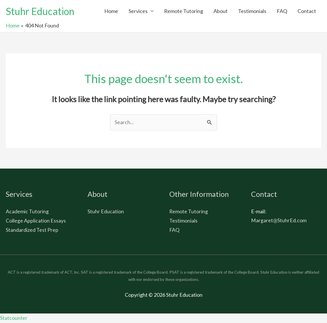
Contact (307, 11)
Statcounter (13, 318)
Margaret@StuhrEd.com (278, 221)
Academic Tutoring (27, 212)
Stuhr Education (41, 11)
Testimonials (252, 11)
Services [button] (138, 11)
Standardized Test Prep (32, 230)
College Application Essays (36, 221)
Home (111, 11)
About (220, 11)
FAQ (282, 11)
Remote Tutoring (183, 11)
